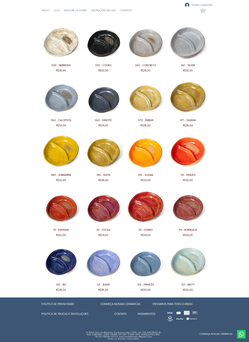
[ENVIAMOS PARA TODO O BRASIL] (174, 304)
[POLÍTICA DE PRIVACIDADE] (58, 304)
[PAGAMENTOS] (154, 314)
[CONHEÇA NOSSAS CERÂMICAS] (216, 334)
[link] (205, 10)
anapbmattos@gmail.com (138, 337)
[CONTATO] (120, 314)
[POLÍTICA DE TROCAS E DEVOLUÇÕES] (67, 314)
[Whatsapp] (241, 334)
